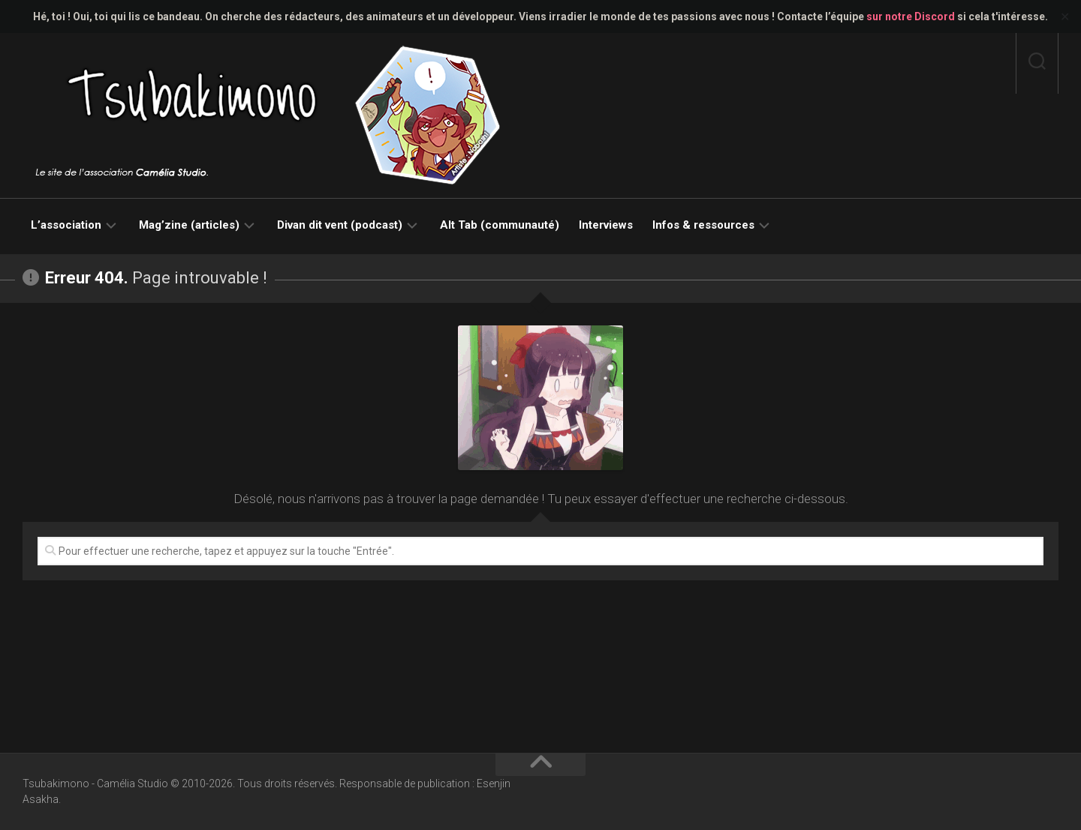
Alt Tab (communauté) (499, 225)
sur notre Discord (910, 16)
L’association (66, 225)
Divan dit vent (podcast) (339, 225)
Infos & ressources (703, 225)
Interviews (606, 225)
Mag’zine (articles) (189, 225)
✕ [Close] (1065, 17)
